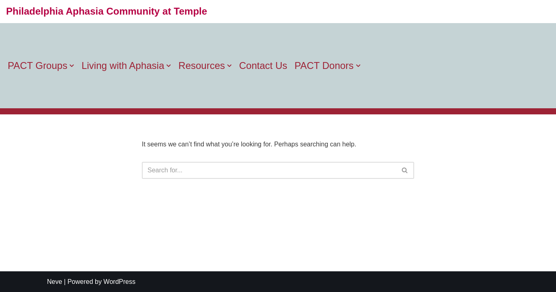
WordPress (119, 281)
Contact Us (263, 65)
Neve (54, 281)
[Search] (269, 170)
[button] (71, 65)
